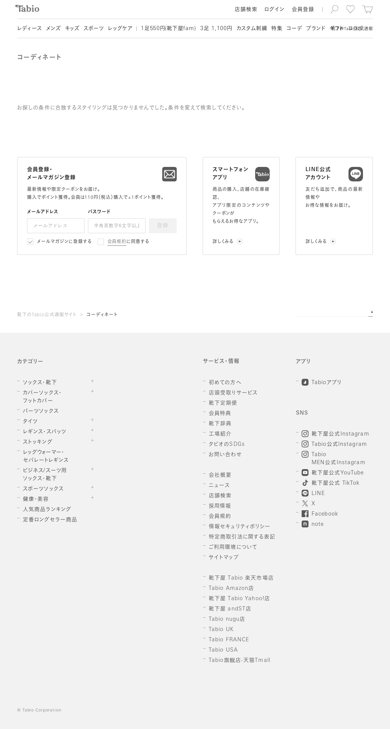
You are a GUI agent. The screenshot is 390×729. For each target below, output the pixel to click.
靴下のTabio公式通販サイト (47, 315)
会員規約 (117, 242)
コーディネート (102, 315)
